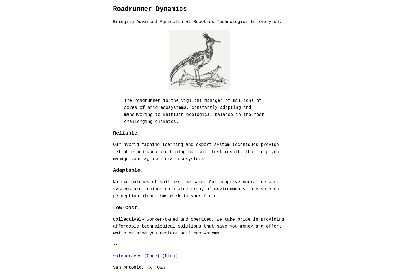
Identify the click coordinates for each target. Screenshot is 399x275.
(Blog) (170, 256)
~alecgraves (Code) (136, 256)
